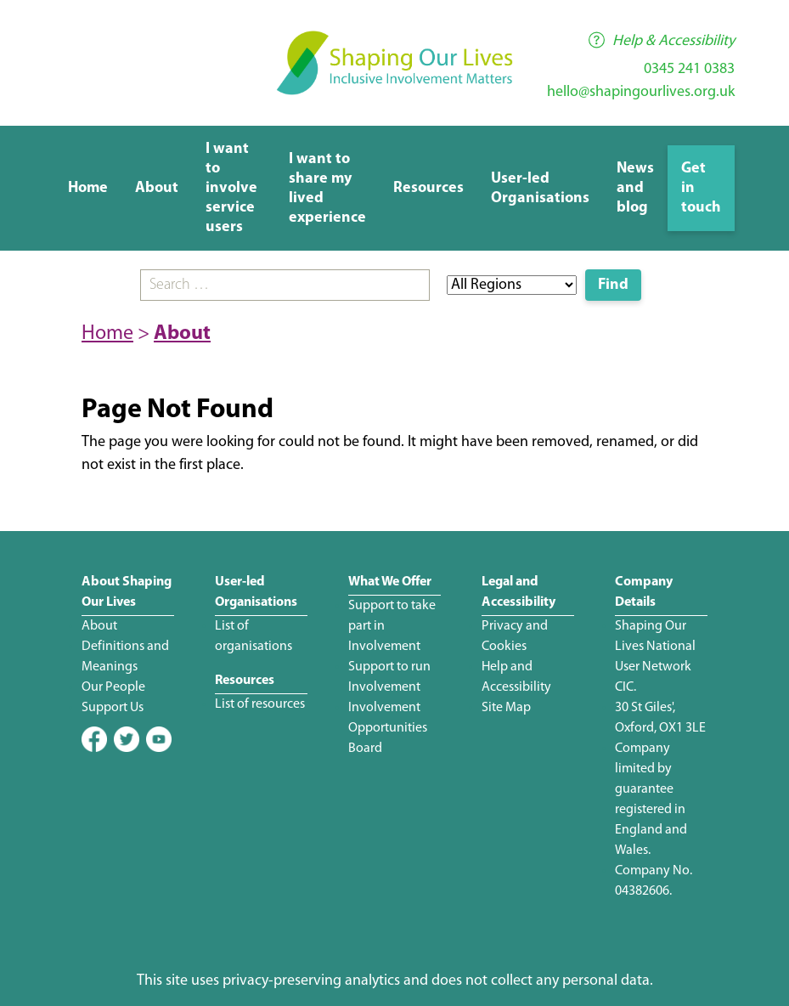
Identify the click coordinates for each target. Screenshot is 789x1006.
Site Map (506, 708)
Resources (428, 188)
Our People (113, 687)
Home (88, 188)
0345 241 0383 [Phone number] (689, 69)
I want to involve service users (231, 188)
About (156, 188)
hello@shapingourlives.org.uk (641, 92)
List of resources (260, 704)
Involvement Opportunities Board (387, 728)
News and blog (635, 188)
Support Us (113, 708)
